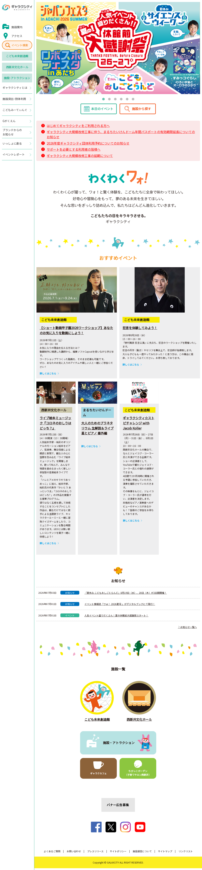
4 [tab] (121, 99)
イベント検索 (19, 45)
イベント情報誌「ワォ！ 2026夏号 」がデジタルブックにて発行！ (119, 605)
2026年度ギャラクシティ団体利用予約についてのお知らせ (88, 144)
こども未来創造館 (17, 56)
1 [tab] (103, 99)
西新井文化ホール (17, 67)
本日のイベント (102, 110)
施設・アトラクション (119, 744)
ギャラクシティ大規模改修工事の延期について (80, 157)
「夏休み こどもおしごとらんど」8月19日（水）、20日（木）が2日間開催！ (125, 594)
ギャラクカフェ (98, 775)
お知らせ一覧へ (187, 628)
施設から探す (141, 110)
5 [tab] (127, 99)
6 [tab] (133, 99)
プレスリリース (95, 853)
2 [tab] (109, 99)
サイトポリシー (118, 853)
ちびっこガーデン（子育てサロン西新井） (138, 774)
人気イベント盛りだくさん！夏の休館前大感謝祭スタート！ (116, 617)
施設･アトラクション (17, 78)
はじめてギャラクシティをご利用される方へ (78, 127)
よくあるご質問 (52, 853)
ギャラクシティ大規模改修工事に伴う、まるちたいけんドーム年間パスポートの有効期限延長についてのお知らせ (121, 136)
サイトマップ (165, 853)
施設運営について (142, 853)
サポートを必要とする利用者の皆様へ (73, 151)
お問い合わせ (74, 853)
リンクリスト (186, 853)
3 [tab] (115, 99)
